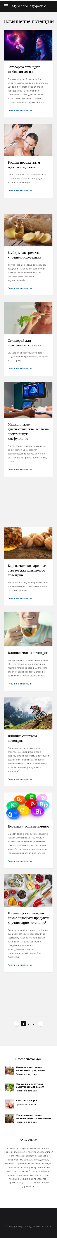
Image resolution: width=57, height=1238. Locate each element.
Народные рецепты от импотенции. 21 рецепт (30, 1085)
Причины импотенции (26, 1104)
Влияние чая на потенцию (28, 656)
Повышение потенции (20, 110)
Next (40, 1023)
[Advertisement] (28, 505)
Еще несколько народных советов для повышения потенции (27, 574)
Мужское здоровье (29, 6)
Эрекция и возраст (27, 1100)
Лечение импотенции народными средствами (30, 1069)
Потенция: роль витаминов (28, 830)
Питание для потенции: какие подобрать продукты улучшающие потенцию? (28, 921)
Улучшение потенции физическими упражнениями (33, 1117)
